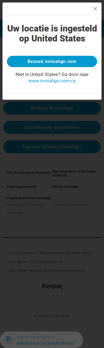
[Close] (95, 9)
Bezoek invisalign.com (52, 61)
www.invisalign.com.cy (52, 80)
